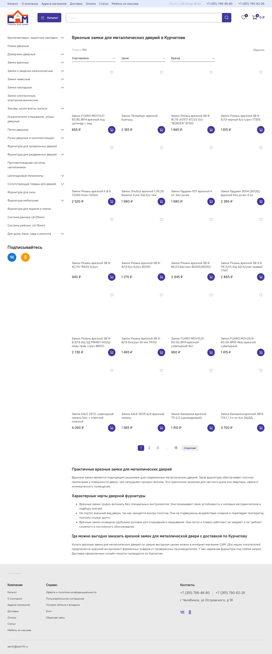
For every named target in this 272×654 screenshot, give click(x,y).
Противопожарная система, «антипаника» (26, 165)
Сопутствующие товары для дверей (31, 184)
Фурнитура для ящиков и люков (29, 208)
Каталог (12, 3)
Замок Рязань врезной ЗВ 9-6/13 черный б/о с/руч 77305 (241, 117)
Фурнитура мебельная (22, 200)
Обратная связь (55, 617)
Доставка (76, 3)
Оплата (91, 3)
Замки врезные (18, 62)
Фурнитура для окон (21, 192)
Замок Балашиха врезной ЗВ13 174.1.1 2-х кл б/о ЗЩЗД (242, 415)
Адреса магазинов (54, 3)
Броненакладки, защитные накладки (32, 37)
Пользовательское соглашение (65, 598)
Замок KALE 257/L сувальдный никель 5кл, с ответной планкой (93, 417)
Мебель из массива (125, 3)
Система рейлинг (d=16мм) (26, 225)
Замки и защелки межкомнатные (30, 71)
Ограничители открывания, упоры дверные (30, 119)
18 (176, 448)
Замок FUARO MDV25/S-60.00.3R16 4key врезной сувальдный (238, 342)
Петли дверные (17, 129)
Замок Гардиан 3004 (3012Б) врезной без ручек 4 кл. (240, 193)
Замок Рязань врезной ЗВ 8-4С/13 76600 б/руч (91, 265)
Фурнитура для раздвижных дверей (32, 154)
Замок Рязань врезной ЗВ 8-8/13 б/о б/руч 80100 (141, 265)
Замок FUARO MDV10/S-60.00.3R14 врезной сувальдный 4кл (188, 342)
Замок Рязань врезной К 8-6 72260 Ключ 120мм (91, 193)
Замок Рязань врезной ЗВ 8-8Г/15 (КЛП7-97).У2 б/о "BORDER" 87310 (190, 119)
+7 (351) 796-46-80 (220, 3)
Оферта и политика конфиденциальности (71, 592)
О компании (30, 3)
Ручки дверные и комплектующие (30, 138)
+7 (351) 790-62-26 (251, 3)
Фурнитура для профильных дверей (32, 146)
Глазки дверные (18, 46)
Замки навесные (18, 79)
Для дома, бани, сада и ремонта (29, 233)
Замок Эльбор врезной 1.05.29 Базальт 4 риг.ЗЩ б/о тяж (142, 193)
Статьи (103, 3)
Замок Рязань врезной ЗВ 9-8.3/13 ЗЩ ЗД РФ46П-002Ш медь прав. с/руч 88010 (91, 342)
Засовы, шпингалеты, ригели (27, 108)
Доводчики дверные (21, 54)
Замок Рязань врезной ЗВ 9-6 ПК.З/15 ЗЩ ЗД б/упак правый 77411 (241, 266)
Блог (49, 611)
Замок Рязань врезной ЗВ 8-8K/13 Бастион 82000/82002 (191, 265)
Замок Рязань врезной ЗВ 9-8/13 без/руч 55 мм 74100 (141, 340)
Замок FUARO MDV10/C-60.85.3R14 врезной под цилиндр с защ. (89, 119)
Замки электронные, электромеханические (22, 98)
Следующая (190, 448)
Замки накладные (19, 87)
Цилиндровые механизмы (25, 175)
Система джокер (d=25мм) (25, 217)
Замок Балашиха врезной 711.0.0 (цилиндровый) (188, 415)
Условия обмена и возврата (63, 604)
